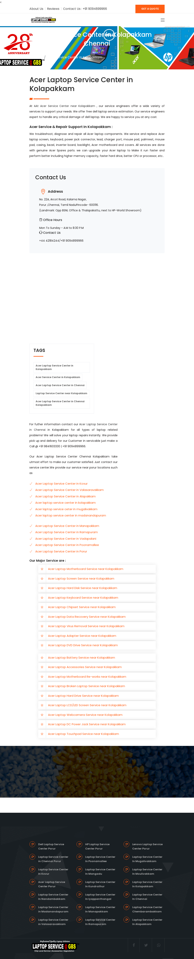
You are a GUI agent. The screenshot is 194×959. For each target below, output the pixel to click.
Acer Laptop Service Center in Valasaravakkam (69, 490)
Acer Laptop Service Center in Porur (61, 551)
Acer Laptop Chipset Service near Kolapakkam (82, 607)
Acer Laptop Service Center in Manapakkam (67, 526)
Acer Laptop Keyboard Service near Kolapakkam (83, 597)
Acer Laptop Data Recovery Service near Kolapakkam (87, 617)
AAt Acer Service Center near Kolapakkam (65, 106)
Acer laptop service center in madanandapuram (70, 515)
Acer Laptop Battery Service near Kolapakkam (81, 657)
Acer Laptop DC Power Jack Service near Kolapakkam (87, 724)
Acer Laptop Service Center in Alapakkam (65, 496)
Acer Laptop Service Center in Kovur (61, 483)
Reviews (53, 8)
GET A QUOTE (150, 9)
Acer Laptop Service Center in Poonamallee (67, 545)
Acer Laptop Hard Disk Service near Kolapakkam (82, 588)
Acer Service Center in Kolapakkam (58, 377)
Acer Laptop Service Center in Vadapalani (65, 539)
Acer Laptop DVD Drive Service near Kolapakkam (83, 645)
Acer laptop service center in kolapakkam (65, 503)
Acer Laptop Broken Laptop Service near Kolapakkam (86, 686)
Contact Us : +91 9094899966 (85, 8)
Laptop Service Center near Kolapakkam (61, 393)
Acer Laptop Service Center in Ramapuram (66, 532)
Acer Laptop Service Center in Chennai (60, 385)
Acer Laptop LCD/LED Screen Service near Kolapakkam (87, 705)
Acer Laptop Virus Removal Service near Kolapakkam (86, 626)
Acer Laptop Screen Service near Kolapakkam (81, 578)
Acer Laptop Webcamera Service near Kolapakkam (85, 715)
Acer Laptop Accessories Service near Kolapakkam (85, 667)
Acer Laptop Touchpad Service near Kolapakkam (83, 734)
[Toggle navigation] (163, 20)
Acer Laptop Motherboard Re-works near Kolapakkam (87, 677)
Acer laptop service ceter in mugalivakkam (66, 509)
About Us (36, 8)
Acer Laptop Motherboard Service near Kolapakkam (85, 569)
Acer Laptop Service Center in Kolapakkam (54, 367)
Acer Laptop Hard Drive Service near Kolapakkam (83, 696)
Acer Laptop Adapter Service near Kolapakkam (82, 636)
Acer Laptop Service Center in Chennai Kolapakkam (60, 403)
